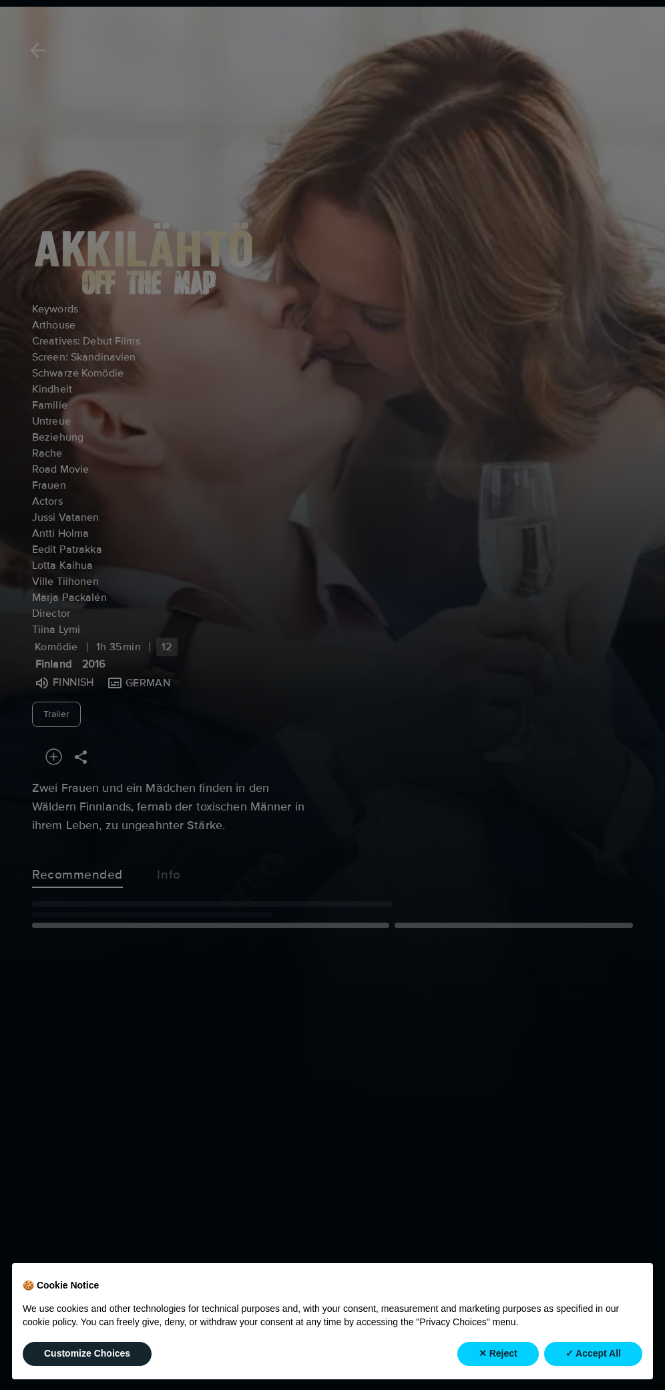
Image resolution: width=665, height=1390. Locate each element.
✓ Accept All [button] (593, 1354)
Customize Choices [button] (87, 1354)
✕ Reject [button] (498, 1354)
